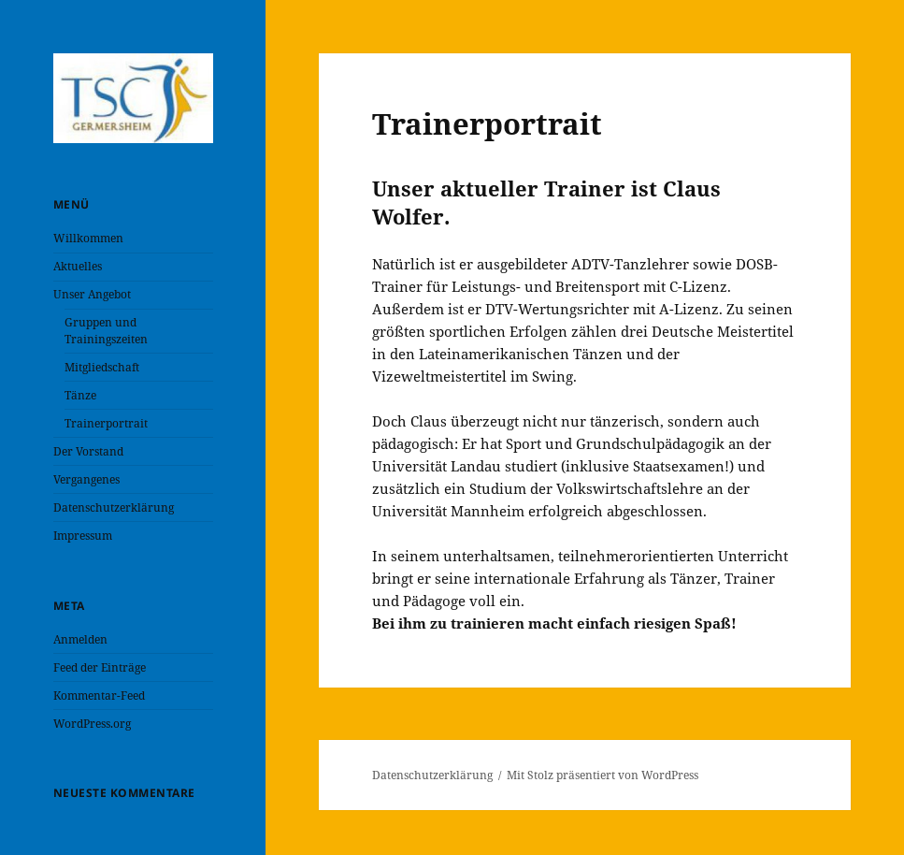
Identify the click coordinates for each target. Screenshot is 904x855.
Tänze (80, 395)
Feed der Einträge (99, 667)
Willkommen (88, 238)
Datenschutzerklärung (113, 507)
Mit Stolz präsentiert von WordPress (602, 775)
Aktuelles (77, 266)
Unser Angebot (92, 294)
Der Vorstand (88, 451)
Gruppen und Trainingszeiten (106, 330)
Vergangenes (86, 479)
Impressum (82, 535)
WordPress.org (92, 724)
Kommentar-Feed (99, 695)
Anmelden (80, 639)
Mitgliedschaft (102, 367)
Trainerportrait (106, 423)
